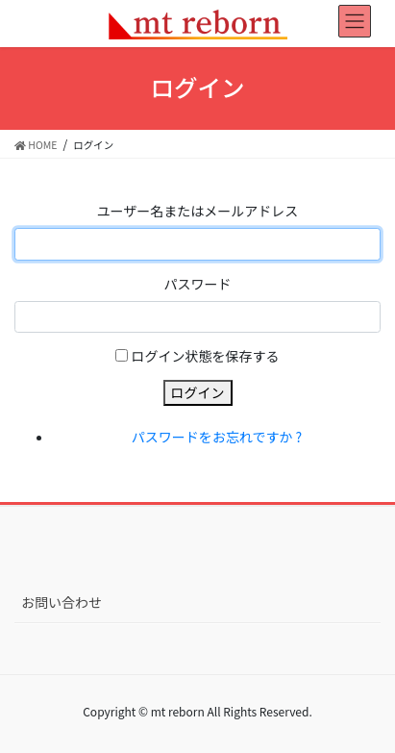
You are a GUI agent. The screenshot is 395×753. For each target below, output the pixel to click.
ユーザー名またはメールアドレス (198, 210)
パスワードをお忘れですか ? (217, 436)
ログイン (198, 392)
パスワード (198, 283)
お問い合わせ (61, 602)
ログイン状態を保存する (206, 355)
